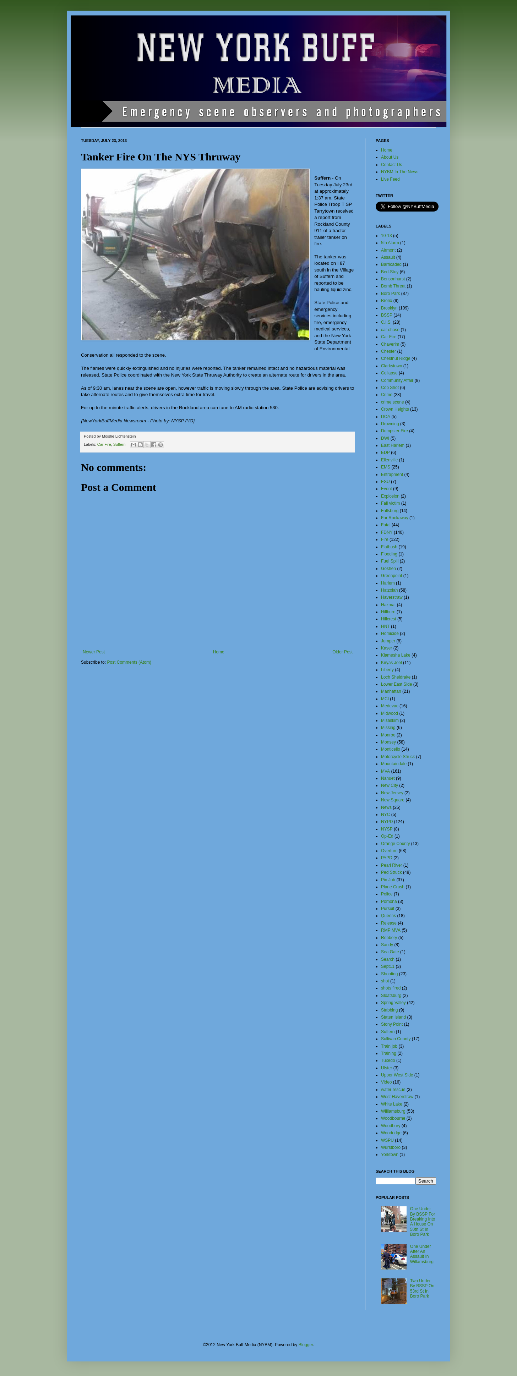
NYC (385, 814)
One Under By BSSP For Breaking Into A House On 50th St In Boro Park (422, 1221)
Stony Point (392, 1024)
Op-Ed (387, 836)
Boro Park (390, 293)
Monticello (390, 749)
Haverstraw (392, 597)
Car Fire (104, 444)
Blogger (306, 1344)
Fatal (386, 524)
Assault (388, 257)
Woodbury (390, 1125)
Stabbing (389, 1010)
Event (386, 488)
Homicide (390, 633)
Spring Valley (393, 1002)
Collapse (389, 373)
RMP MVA (391, 930)
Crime (386, 394)
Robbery (389, 937)
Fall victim (390, 503)
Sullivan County (395, 1038)
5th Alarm (390, 242)
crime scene (392, 402)
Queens (388, 915)
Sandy (387, 944)
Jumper (388, 640)
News (386, 807)
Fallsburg (389, 510)
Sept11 (387, 966)
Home (218, 651)
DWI (385, 438)
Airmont (388, 250)
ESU (385, 481)
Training (388, 1053)
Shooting (389, 973)
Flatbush (389, 546)
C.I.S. (386, 322)
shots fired (391, 988)
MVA (385, 771)
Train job (389, 1046)
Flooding (389, 554)
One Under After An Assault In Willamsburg (422, 1254)
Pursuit (387, 908)
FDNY (387, 532)
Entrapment (392, 474)
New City (389, 785)
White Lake (391, 1104)
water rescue (393, 1089)
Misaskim (390, 720)
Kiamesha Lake (395, 655)
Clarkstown (391, 365)
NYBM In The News (399, 171)
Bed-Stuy (389, 271)
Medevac (389, 705)
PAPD (386, 857)
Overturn (389, 850)
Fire (384, 539)
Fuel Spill (389, 561)
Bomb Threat (393, 286)
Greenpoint (391, 575)
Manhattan (391, 691)
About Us (389, 157)
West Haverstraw (397, 1096)
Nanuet (388, 778)
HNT (385, 626)
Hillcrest (388, 618)
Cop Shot (390, 387)
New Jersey (392, 792)
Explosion (390, 496)
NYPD (387, 821)
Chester (388, 351)
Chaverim (390, 344)
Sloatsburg (391, 995)
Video (386, 1082)
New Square (392, 799)
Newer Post (94, 651)
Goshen (388, 568)
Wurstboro (391, 1147)
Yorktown (389, 1154)
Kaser (386, 648)
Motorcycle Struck (398, 756)
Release (389, 923)
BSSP (386, 315)
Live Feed (390, 179)
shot (385, 980)
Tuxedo (388, 1060)
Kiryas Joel (391, 662)
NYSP (387, 829)
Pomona (389, 901)
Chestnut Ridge (395, 358)
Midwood (389, 713)
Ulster (386, 1067)
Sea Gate (390, 951)
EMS (385, 467)
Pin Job (388, 879)
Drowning (390, 423)
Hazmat (388, 604)
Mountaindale (394, 763)
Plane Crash (392, 886)
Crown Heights (395, 409)
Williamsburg (393, 1111)
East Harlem (392, 445)
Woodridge (391, 1132)
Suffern (119, 444)
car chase (390, 329)
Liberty (387, 669)
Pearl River (391, 865)
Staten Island (393, 1017)
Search (387, 959)
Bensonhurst (393, 278)
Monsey (388, 742)
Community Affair (397, 380)
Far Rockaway (394, 517)
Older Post (342, 651)
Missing (388, 727)
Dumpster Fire (394, 430)
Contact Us (391, 164)
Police (387, 894)
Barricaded (391, 264)
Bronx (386, 300)
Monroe (388, 735)
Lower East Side (396, 684)
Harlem (388, 583)
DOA (385, 416)
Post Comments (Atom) (129, 662)
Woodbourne (393, 1118)
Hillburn (388, 611)
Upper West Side (397, 1075)
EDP (385, 452)
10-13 (386, 235)
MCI (385, 698)
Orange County (395, 843)
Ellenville (389, 459)
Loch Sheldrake (395, 677)
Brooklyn (389, 308)
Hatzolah (389, 590)
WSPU (387, 1140)
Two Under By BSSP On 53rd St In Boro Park (422, 1288)
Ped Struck (391, 872)
